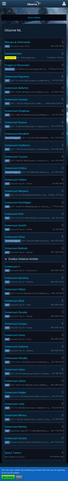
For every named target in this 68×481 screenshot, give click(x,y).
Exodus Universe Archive (23, 258)
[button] (4, 3)
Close (19, 477)
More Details (8, 477)
